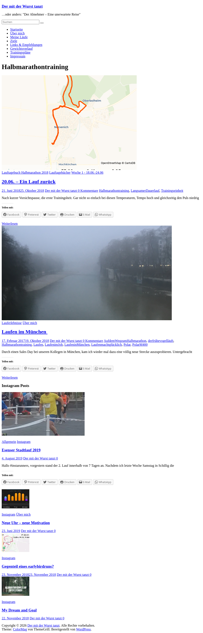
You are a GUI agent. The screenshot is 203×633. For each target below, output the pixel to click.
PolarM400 (140, 344)
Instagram (24, 442)
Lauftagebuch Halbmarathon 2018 (25, 172)
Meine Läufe (19, 37)
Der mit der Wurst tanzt (22, 6)
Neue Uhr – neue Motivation (26, 523)
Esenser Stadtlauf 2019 (21, 450)
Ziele (13, 41)
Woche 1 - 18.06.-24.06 (87, 172)
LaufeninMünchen (76, 344)
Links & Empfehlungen (26, 45)
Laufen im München (24, 331)
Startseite (16, 29)
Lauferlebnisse (12, 323)
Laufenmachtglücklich (106, 344)
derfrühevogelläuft (160, 341)
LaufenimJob (54, 344)
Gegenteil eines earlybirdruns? (28, 566)
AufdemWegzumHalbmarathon (125, 341)
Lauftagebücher (59, 172)
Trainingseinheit (172, 190)
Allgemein (9, 442)
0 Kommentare (88, 190)
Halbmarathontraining (114, 190)
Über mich (17, 33)
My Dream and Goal (19, 610)
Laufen (38, 344)
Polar (127, 344)
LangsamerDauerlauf (145, 190)
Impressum (17, 56)
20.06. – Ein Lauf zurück (28, 181)
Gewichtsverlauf (21, 48)
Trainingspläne (20, 52)
